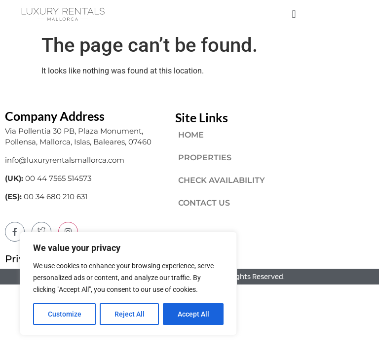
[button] (294, 14)
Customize (64, 314)
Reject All (129, 314)
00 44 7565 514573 (58, 178)
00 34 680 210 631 (55, 196)
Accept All (193, 314)
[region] (128, 283)
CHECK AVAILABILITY (221, 180)
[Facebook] (15, 232)
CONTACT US (204, 203)
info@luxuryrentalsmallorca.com (64, 160)
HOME (191, 135)
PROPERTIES (204, 157)
